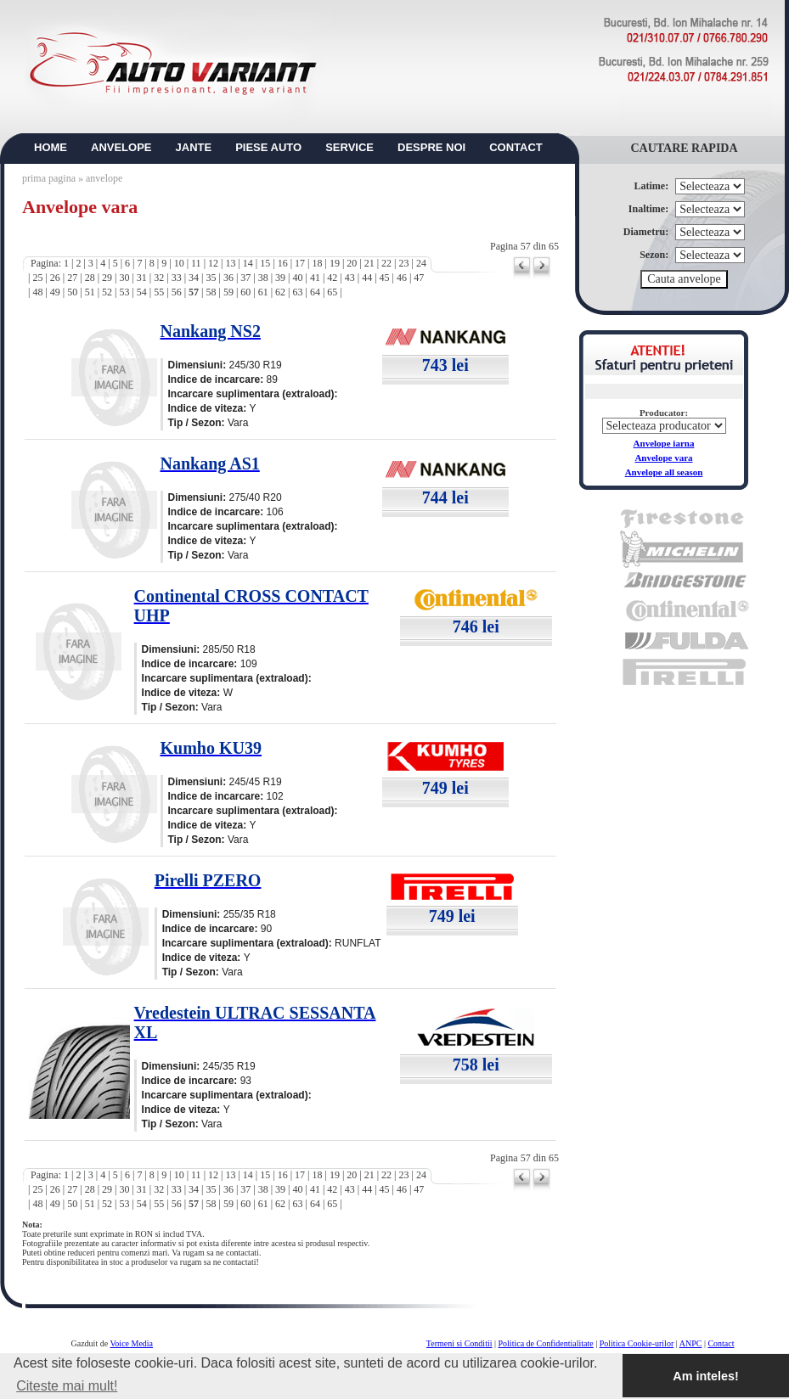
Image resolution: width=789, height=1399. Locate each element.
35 (211, 278)
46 (402, 278)
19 (335, 263)
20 (352, 263)
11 (196, 263)
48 (37, 292)
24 (421, 263)
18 (317, 263)
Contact (720, 1343)
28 (90, 278)
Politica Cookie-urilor (637, 1343)
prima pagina (49, 178)
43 (350, 278)
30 (124, 278)
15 (265, 263)
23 (404, 263)
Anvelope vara (663, 457)
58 (211, 292)
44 (367, 278)
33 (177, 278)
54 (142, 292)
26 (55, 278)
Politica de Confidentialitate (546, 1343)
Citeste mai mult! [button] (66, 1386)
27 (72, 278)
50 (72, 292)
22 (386, 263)
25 (37, 278)
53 (124, 292)
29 (107, 278)
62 (280, 292)
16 (283, 263)
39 (280, 278)
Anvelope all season (664, 472)
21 (369, 263)
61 (263, 292)
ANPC (690, 1343)
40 (298, 278)
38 (263, 278)
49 (55, 292)
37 (245, 278)
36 (228, 278)
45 (385, 278)
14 (248, 263)
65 (332, 292)
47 (419, 278)
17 (300, 263)
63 (298, 292)
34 (194, 278)
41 (315, 278)
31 (142, 278)
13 (230, 263)
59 (228, 292)
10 (179, 263)
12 (213, 263)
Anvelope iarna (664, 443)
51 (90, 292)
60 (245, 292)
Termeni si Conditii (459, 1343)
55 (159, 292)
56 (177, 292)
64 (315, 292)
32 (159, 278)
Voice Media (131, 1343)
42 (332, 278)
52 (107, 292)
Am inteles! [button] (706, 1376)
